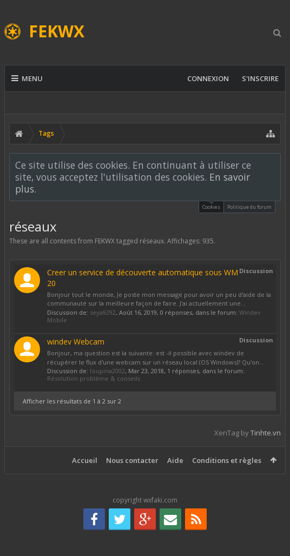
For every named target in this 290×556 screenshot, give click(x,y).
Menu (27, 78)
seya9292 (103, 312)
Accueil (84, 460)
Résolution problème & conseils (93, 378)
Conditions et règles (226, 460)
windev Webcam (75, 341)
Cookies (211, 205)
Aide (175, 460)
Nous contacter (132, 460)
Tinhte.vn (266, 433)
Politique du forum (249, 206)
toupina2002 (107, 371)
